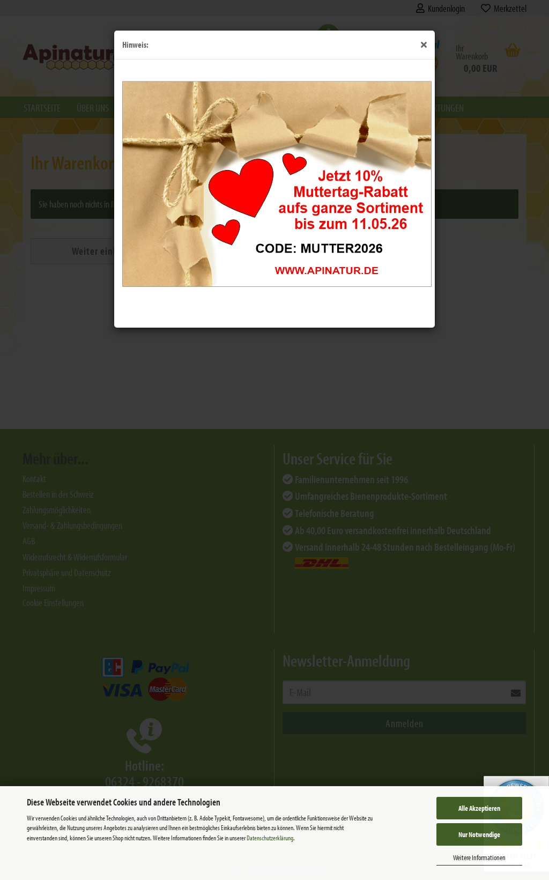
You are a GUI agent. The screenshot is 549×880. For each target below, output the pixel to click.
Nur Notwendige (479, 834)
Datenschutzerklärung (270, 837)
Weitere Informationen (479, 857)
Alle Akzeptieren (479, 808)
